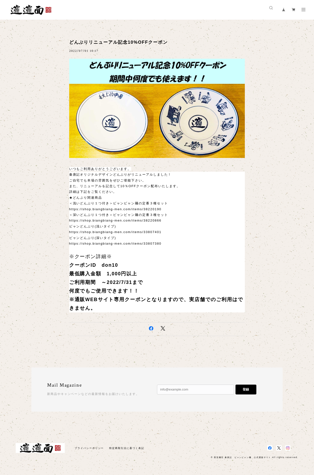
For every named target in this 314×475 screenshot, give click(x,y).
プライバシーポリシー (89, 448)
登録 (246, 389)
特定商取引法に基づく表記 (126, 448)
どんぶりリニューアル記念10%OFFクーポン (118, 42)
